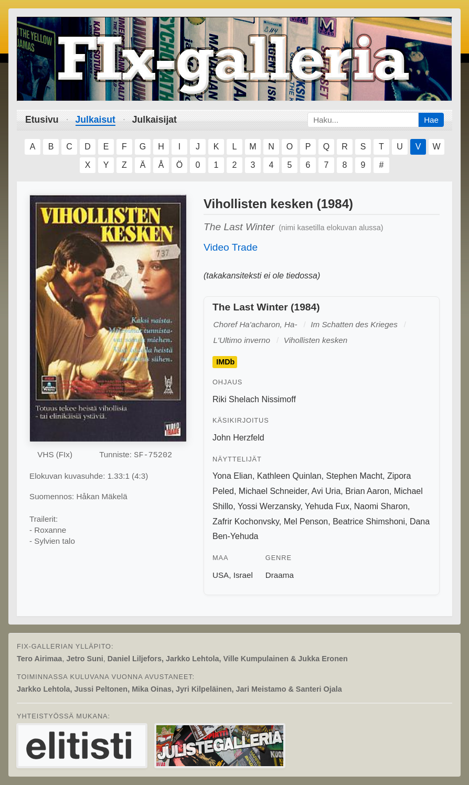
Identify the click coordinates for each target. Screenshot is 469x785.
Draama (279, 575)
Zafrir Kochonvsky (245, 521)
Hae (431, 119)
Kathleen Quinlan (289, 475)
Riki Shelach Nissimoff (254, 399)
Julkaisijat (154, 119)
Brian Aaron (367, 491)
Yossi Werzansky (269, 506)
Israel (243, 575)
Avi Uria (326, 491)
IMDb (225, 362)
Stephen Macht (354, 475)
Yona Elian (232, 475)
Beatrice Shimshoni (369, 521)
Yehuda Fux (327, 506)
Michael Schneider (273, 491)
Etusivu (42, 119)
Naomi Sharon (381, 506)
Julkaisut (95, 119)
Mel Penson (306, 521)
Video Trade (231, 247)
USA (220, 575)
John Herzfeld (238, 437)
